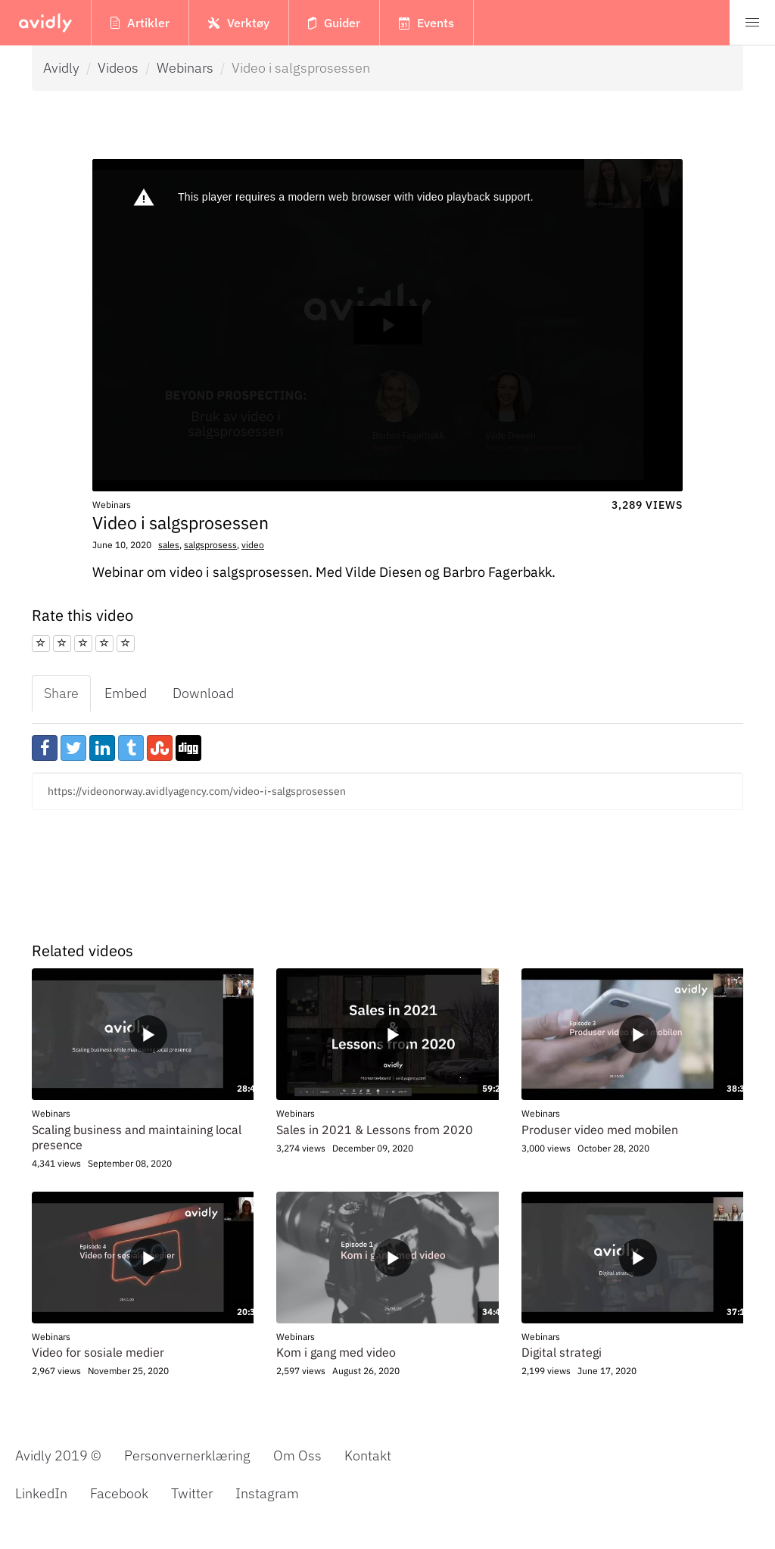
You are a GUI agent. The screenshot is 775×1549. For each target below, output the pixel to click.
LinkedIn (41, 1492)
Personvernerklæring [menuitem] (187, 1455)
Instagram (267, 1492)
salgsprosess (210, 544)
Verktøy (238, 22)
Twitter (192, 1492)
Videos (118, 67)
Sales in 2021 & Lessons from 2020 (374, 1129)
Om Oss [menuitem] (297, 1455)
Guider (334, 22)
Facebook (119, 1492)
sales (168, 544)
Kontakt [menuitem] (367, 1455)
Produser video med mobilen (599, 1129)
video (252, 544)
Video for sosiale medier (98, 1352)
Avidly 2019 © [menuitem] (58, 1455)
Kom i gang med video (336, 1352)
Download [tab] (203, 693)
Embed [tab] (125, 693)
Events (426, 22)
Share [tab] (61, 693)
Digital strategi (561, 1352)
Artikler (140, 22)
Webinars (185, 67)
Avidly (61, 67)
